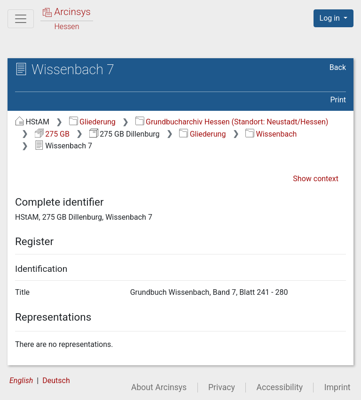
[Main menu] (21, 18)
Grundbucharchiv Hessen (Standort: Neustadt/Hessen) (232, 121)
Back (338, 67)
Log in (331, 18)
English (21, 380)
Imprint (337, 387)
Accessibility (280, 387)
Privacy (221, 387)
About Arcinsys (159, 387)
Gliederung (92, 121)
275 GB (52, 134)
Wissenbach (271, 134)
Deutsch (56, 380)
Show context (315, 178)
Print (338, 99)
